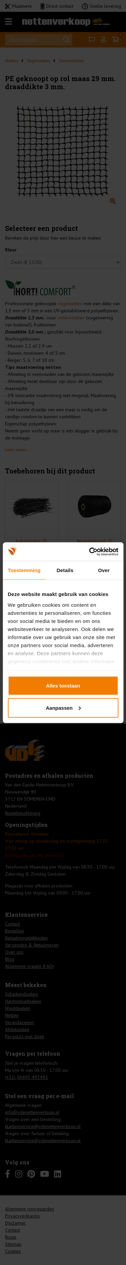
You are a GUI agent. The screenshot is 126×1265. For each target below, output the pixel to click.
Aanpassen (63, 707)
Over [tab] (104, 570)
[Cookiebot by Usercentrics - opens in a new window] (89, 551)
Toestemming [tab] (24, 570)
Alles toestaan (63, 686)
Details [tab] (64, 570)
